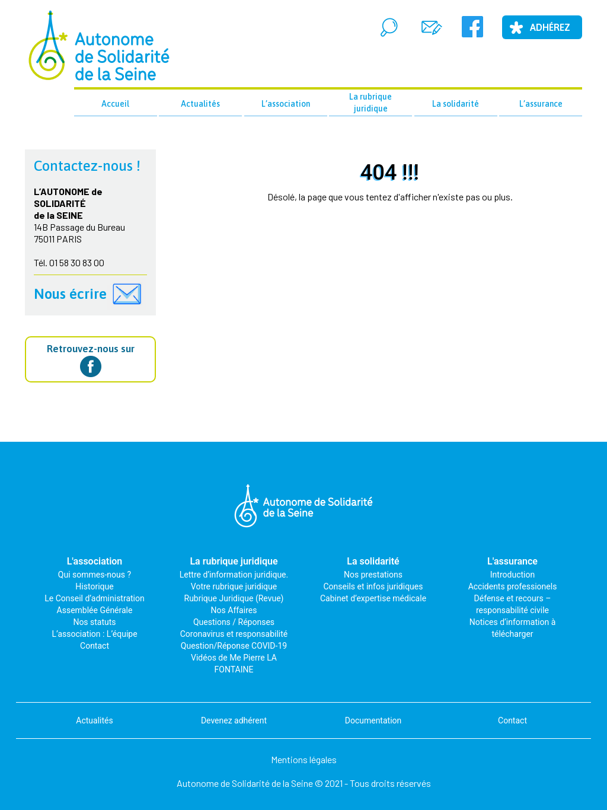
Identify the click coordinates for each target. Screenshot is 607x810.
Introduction (512, 574)
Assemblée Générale (95, 610)
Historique (94, 586)
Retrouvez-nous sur (91, 360)
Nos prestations (373, 574)
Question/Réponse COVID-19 (234, 645)
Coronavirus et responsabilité (234, 634)
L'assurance (512, 561)
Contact (94, 645)
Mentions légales (304, 759)
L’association (285, 104)
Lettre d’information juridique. (234, 574)
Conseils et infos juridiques (373, 586)
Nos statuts (94, 622)
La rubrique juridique (370, 102)
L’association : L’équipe (94, 634)
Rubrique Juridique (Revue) (234, 598)
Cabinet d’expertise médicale (373, 598)
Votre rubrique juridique (234, 586)
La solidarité (455, 104)
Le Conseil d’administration (94, 598)
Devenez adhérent (234, 720)
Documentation (373, 720)
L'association (95, 561)
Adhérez (550, 27)
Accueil (115, 104)
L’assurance (541, 104)
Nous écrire (70, 294)
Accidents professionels (512, 586)
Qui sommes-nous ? (94, 574)
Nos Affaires (234, 610)
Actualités (200, 104)
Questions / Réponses (233, 622)
